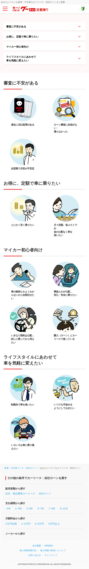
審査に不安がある (16, 26)
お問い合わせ (34, 555)
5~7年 (40, 508)
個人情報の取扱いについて (53, 550)
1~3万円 (25, 523)
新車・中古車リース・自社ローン (20, 468)
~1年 (8, 508)
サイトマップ (50, 555)
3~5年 (29, 508)
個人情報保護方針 (28, 550)
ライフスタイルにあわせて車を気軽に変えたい (21, 58)
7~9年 (52, 508)
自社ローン (45, 493)
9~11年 (64, 508)
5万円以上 (54, 523)
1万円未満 (11, 523)
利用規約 (48, 546)
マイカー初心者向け (17, 46)
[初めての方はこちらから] (83, 8)
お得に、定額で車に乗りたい (22, 36)
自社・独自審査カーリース (20, 493)
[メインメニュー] (5, 9)
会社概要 (36, 546)
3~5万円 (39, 523)
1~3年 (18, 508)
